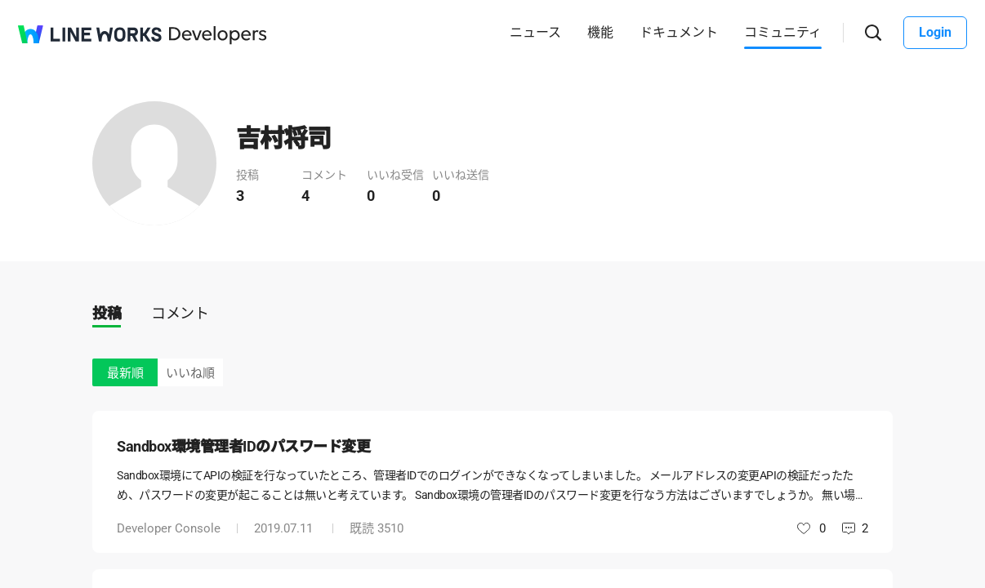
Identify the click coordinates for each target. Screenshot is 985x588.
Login (935, 32)
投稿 (106, 313)
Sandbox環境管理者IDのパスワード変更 (243, 446)
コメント (179, 313)
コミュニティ (783, 32)
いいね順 (190, 373)
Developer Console (169, 528)
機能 (600, 32)
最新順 (125, 373)
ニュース (535, 32)
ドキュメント (679, 32)
